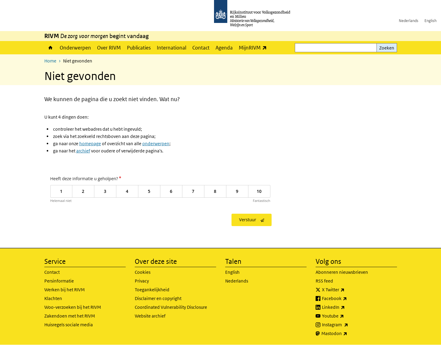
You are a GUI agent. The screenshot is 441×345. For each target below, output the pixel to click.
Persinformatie (59, 281)
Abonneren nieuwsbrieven (342, 272)
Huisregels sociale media (68, 324)
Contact (200, 47)
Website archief (150, 316)
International (171, 47)
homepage (90, 143)
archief (83, 151)
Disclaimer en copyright (158, 298)
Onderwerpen (75, 47)
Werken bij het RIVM (64, 289)
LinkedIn (346, 307)
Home (50, 47)
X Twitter (346, 289)
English (430, 20)
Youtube (346, 316)
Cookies (142, 272)
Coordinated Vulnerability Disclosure (171, 307)
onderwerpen (155, 143)
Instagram (348, 324)
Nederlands (408, 20)
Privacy (142, 281)
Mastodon (347, 333)
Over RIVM (109, 47)
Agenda (224, 47)
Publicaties (139, 47)
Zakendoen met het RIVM (69, 316)
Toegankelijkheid (152, 289)
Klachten (53, 298)
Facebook (347, 298)
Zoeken (386, 48)
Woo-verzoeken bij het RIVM (72, 307)
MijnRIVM (254, 47)
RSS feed (324, 281)
